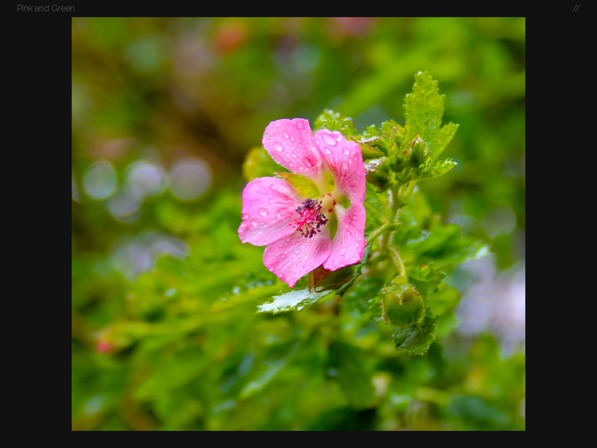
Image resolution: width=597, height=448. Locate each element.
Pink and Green (46, 8)
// (576, 8)
